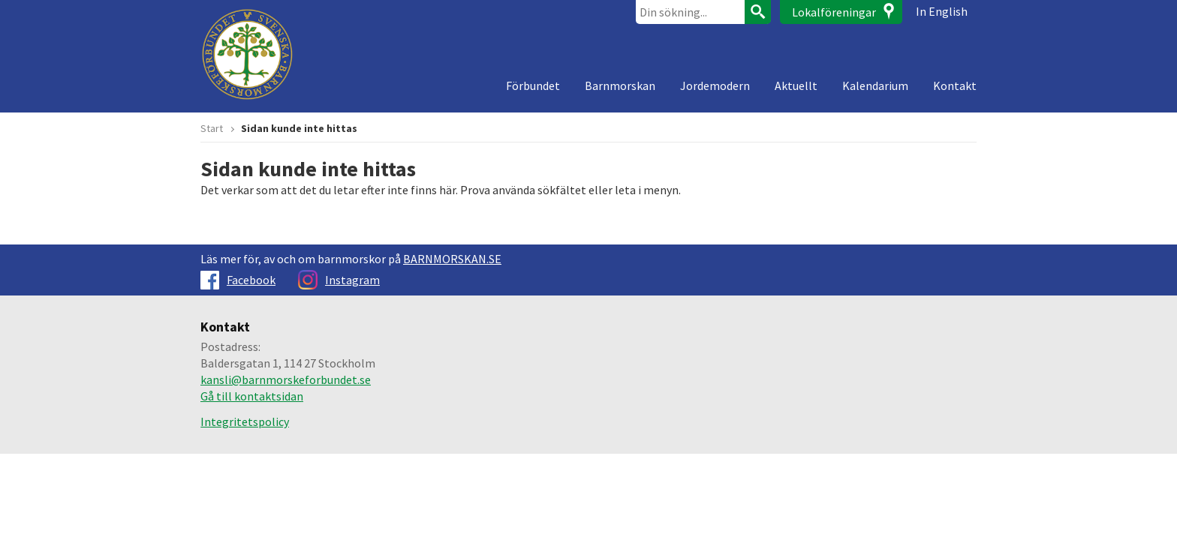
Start (211, 128)
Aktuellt (796, 85)
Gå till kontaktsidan (251, 396)
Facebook (237, 279)
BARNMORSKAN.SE (452, 258)
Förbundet (533, 85)
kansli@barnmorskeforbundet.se (285, 379)
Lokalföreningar (834, 12)
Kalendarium (875, 85)
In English (942, 11)
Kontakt (955, 85)
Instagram (339, 279)
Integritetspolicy (244, 421)
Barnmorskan (620, 85)
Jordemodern (715, 85)
